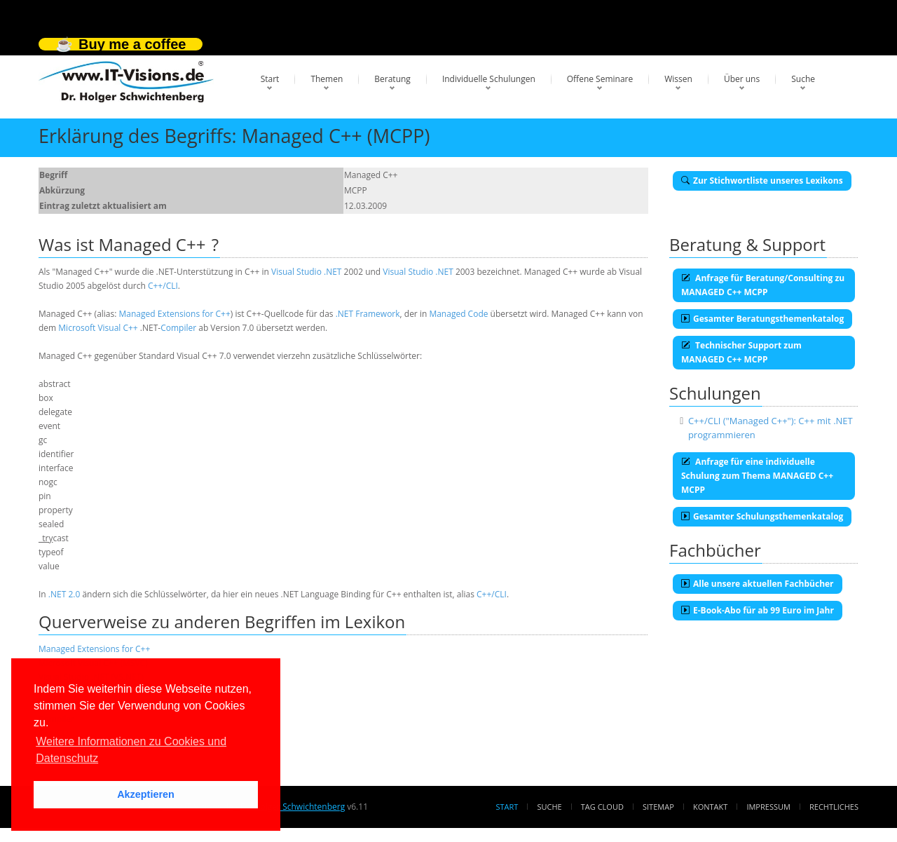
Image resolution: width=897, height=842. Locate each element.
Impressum (768, 806)
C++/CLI (163, 286)
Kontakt (710, 806)
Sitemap (658, 806)
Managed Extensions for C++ (175, 314)
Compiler (178, 328)
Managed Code (458, 314)
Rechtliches (833, 806)
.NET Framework (368, 314)
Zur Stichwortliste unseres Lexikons (762, 180)
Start (270, 79)
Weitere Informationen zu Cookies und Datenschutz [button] (131, 749)
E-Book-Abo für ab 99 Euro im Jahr (757, 610)
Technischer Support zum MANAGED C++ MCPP (741, 352)
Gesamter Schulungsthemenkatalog (762, 516)
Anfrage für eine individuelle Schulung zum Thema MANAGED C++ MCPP (757, 476)
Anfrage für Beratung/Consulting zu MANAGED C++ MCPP (762, 285)
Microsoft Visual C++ (97, 328)
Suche (803, 79)
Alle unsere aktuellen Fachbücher (757, 584)
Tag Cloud (602, 806)
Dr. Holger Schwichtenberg (292, 807)
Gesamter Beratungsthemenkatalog (762, 319)
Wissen (678, 79)
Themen (326, 79)
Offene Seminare (600, 79)
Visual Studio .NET (306, 272)
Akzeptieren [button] (145, 794)
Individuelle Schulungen (488, 79)
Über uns (742, 79)
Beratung (392, 79)
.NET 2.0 (64, 594)
